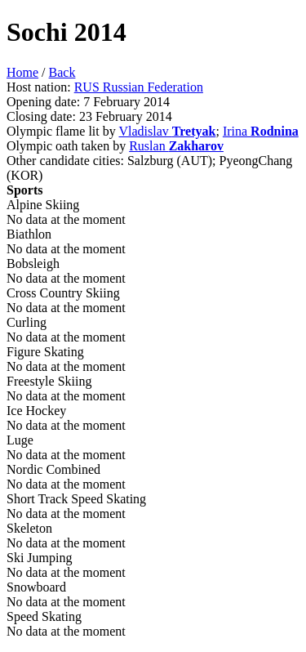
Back (62, 72)
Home (22, 72)
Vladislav (166, 131)
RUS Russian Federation (138, 87)
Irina (261, 131)
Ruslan (176, 146)
